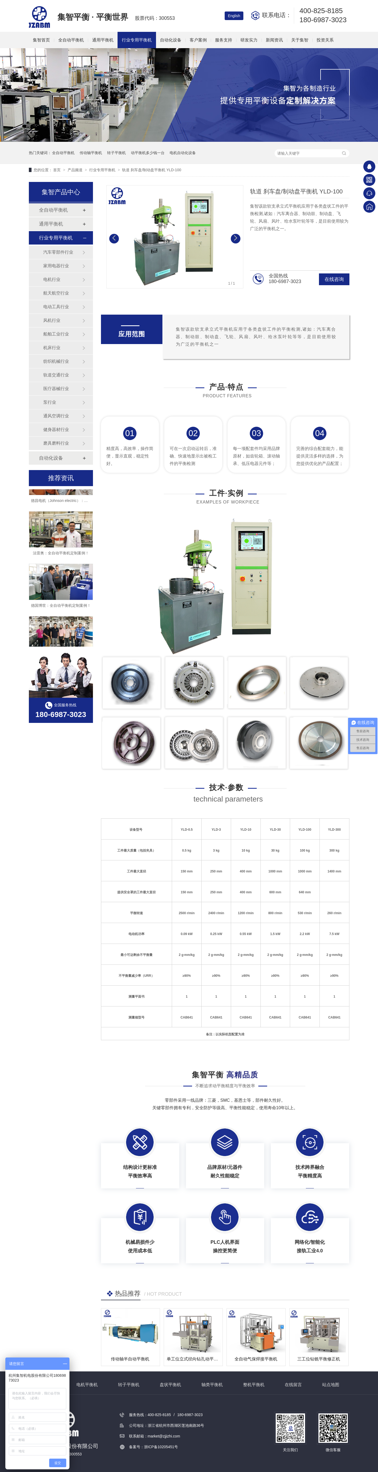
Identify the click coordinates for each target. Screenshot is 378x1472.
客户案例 (198, 40)
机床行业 (51, 347)
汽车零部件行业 (58, 252)
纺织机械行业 (56, 361)
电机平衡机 (87, 1384)
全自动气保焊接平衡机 (256, 1359)
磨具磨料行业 (56, 443)
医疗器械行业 (56, 388)
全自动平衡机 (71, 40)
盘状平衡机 (170, 1384)
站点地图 (330, 1384)
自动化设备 (170, 40)
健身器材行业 (56, 429)
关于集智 (299, 40)
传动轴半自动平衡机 (130, 1359)
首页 (57, 170)
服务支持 (223, 40)
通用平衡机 (103, 40)
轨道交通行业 (56, 375)
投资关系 (325, 40)
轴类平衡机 (212, 1384)
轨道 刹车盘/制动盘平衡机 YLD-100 (151, 170)
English (234, 16)
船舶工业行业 (56, 334)
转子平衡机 (116, 153)
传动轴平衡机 (91, 153)
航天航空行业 (56, 293)
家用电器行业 (56, 266)
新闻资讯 (274, 40)
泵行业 (49, 402)
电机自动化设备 (183, 153)
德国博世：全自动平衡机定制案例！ (61, 608)
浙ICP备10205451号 (161, 1447)
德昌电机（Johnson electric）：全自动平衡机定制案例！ (78, 503)
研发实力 (249, 40)
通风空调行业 (56, 416)
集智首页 (41, 40)
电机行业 (51, 279)
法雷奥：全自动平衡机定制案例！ (61, 556)
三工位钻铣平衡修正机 (318, 1359)
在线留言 (293, 1384)
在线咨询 (334, 279)
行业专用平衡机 (137, 40)
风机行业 (51, 320)
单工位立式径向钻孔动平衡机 (194, 1359)
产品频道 (76, 170)
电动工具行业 (56, 306)
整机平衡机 (253, 1384)
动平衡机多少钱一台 (148, 153)
